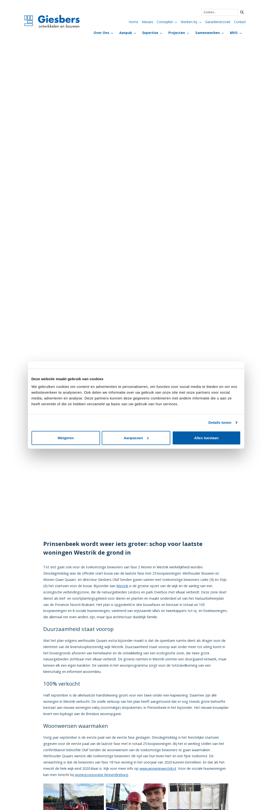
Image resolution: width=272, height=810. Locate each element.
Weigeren (65, 438)
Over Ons (101, 32)
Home (133, 22)
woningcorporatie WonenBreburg (101, 774)
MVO (234, 32)
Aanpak (125, 32)
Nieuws (147, 22)
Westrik (122, 586)
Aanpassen (136, 438)
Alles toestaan (206, 438)
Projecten (176, 32)
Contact (240, 22)
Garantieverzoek (217, 22)
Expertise (150, 32)
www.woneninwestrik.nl (157, 768)
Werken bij (189, 22)
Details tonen (220, 422)
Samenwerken (207, 32)
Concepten (165, 22)
